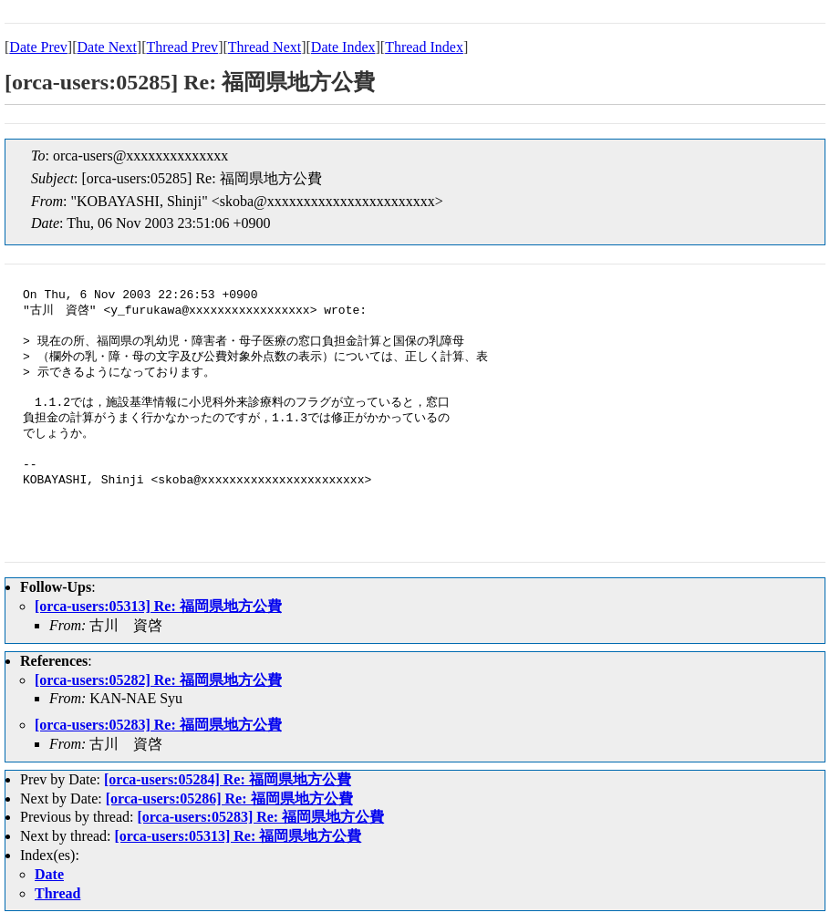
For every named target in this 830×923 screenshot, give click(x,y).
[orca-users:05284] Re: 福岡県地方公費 (227, 779)
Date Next (107, 47)
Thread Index (424, 47)
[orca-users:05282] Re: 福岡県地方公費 (158, 680)
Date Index (343, 47)
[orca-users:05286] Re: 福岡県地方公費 (229, 798)
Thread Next (264, 47)
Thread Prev (182, 47)
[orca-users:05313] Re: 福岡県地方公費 (158, 606)
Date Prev (38, 47)
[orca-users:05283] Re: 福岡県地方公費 (158, 724)
